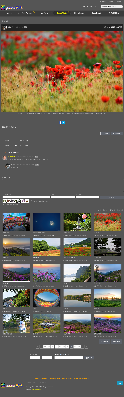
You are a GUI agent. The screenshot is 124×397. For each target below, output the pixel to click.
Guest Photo (62, 13)
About (9, 13)
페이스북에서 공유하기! (60, 122)
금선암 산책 (23, 140)
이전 (41, 349)
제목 (62, 357)
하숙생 (6, 288)
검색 (88, 360)
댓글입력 (111, 199)
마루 (35, 237)
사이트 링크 (42, 385)
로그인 (104, 2)
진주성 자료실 (114, 13)
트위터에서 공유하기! (64, 122)
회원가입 (111, 2)
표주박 (6, 237)
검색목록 (105, 133)
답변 (36, 156)
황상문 (10, 27)
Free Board (96, 13)
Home (29, 385)
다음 (82, 349)
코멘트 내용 (6, 178)
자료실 (35, 385)
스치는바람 (11, 156)
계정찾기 (119, 2)
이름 (53, 197)
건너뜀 (37, 349)
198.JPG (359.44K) (9, 127)
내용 (67, 357)
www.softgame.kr (36, 391)
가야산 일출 (23, 145)
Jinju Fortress (27, 13)
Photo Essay (79, 13)
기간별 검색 (33, 356)
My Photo (44, 13)
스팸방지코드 (7, 197)
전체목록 (118, 133)
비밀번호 (79, 197)
